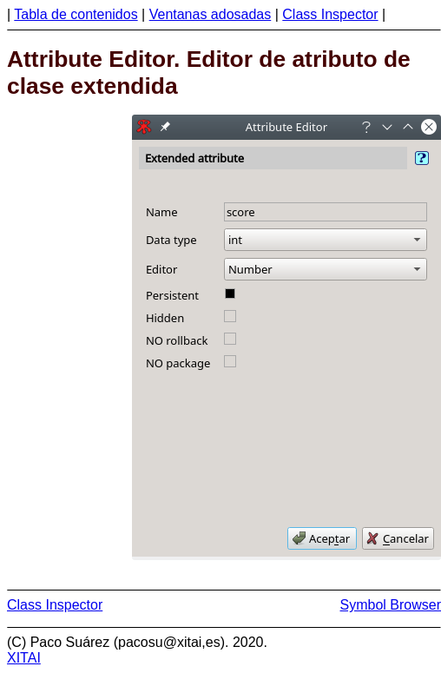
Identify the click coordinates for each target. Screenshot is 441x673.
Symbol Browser (390, 604)
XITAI (24, 657)
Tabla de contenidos (75, 14)
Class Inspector (330, 14)
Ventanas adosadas (210, 14)
